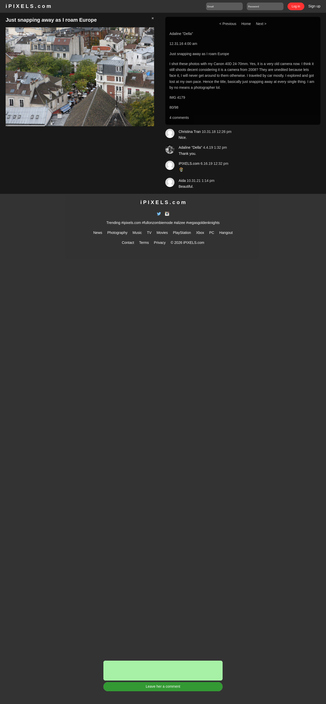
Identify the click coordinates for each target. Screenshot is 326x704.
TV (149, 233)
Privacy (160, 243)
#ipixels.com (131, 223)
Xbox (200, 233)
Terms (144, 243)
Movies (162, 233)
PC (211, 233)
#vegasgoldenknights (203, 223)
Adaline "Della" (181, 34)
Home (246, 24)
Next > (261, 24)
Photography (117, 233)
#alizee (179, 223)
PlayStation (182, 233)
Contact (128, 243)
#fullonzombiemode (157, 223)
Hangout (226, 233)
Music (137, 233)
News (97, 233)
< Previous (227, 24)
